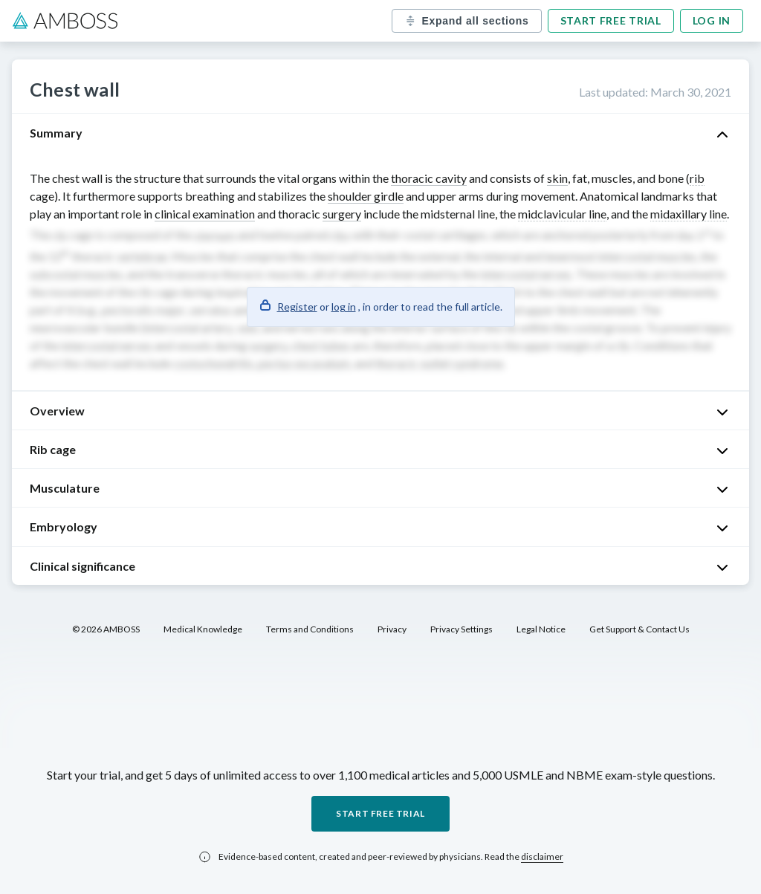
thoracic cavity (429, 178)
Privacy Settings (461, 629)
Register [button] (297, 306)
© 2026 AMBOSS (106, 629)
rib (697, 178)
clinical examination (205, 214)
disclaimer (542, 856)
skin (557, 178)
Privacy (392, 629)
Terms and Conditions (310, 629)
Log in (712, 20)
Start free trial (610, 20)
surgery (342, 214)
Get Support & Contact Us (639, 629)
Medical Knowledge (202, 629)
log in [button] (343, 306)
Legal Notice (541, 629)
